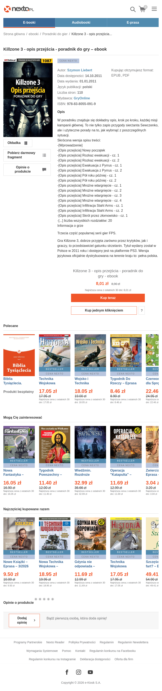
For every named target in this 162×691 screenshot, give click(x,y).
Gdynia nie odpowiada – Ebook (85, 566)
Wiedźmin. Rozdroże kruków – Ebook (87, 475)
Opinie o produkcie (23, 169)
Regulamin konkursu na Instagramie (52, 659)
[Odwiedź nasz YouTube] (90, 672)
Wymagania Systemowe (42, 651)
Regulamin (107, 642)
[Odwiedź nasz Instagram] (78, 672)
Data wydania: (68, 81)
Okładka (14, 143)
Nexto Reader (55, 642)
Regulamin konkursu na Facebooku (112, 651)
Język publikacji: (70, 87)
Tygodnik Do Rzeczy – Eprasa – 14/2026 (123, 383)
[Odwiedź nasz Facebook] (67, 672)
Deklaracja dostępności (95, 659)
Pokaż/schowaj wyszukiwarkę (133, 9)
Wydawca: (65, 98)
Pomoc (66, 651)
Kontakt (80, 651)
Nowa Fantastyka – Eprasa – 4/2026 (16, 475)
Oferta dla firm (124, 659)
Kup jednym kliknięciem (104, 310)
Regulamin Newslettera (133, 642)
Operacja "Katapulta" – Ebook (120, 475)
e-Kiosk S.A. (93, 682)
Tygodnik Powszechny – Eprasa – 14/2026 (52, 475)
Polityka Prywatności (82, 642)
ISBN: (62, 104)
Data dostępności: (71, 76)
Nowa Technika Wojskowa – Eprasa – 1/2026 (51, 566)
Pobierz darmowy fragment (21, 155)
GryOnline (82, 98)
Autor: (62, 70)
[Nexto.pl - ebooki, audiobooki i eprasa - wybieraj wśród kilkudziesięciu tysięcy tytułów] (19, 9)
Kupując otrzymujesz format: (132, 70)
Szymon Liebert (79, 70)
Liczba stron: (67, 92)
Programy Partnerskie (28, 642)
